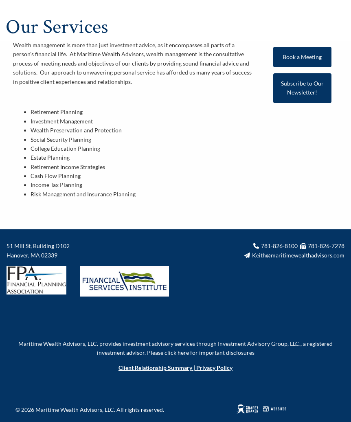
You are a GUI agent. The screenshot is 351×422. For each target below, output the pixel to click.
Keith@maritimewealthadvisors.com (298, 255)
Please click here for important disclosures (200, 352)
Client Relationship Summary (155, 367)
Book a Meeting (302, 56)
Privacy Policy (214, 367)
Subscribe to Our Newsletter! (302, 88)
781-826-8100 (279, 245)
